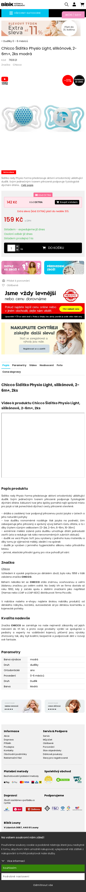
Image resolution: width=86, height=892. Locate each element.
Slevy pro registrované (55, 758)
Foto (60, 366)
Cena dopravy (11, 373)
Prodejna (9, 747)
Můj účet (47, 740)
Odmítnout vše (43, 885)
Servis (46, 736)
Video (33, 366)
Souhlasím (10, 868)
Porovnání (48, 747)
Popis (5, 366)
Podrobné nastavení (16, 876)
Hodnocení (47, 366)
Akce (6, 736)
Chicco (17, 66)
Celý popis (27, 186)
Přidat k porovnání (15, 282)
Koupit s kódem (66, 203)
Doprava (9, 740)
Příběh (7, 744)
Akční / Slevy (73, 15)
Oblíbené (48, 744)
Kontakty (8, 751)
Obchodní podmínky (15, 755)
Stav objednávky (52, 751)
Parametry (19, 366)
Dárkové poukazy (52, 755)
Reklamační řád (13, 758)
